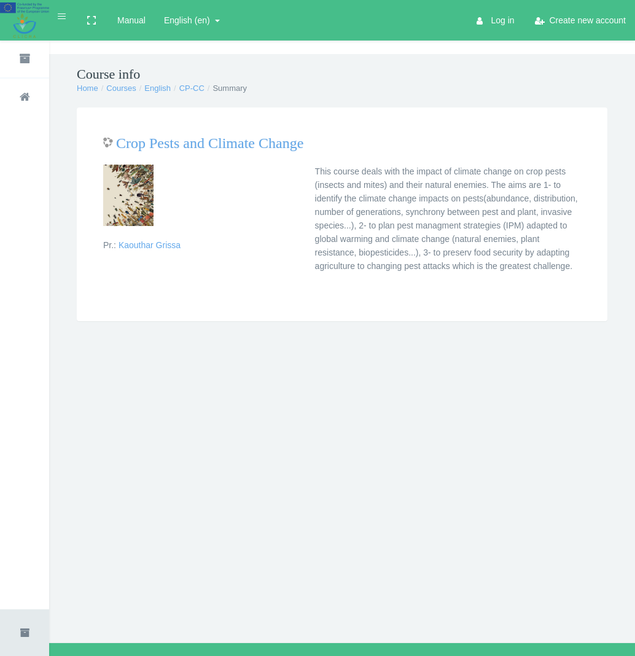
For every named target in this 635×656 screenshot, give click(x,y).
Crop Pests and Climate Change (209, 143)
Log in (496, 20)
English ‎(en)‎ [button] (188, 20)
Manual (131, 20)
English (157, 88)
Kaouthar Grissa (150, 245)
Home (87, 88)
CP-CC (192, 88)
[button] (62, 16)
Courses (121, 88)
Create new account (580, 20)
